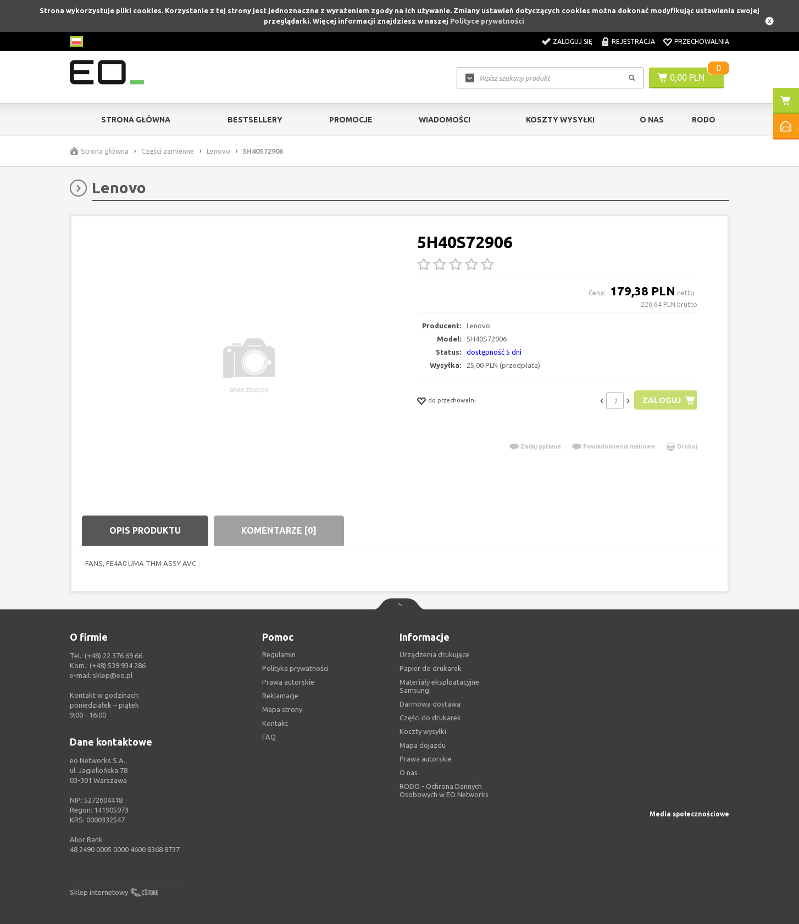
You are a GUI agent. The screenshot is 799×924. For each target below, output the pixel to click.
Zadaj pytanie (540, 446)
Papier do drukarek (431, 668)
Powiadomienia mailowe (619, 446)
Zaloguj (661, 400)
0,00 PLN (687, 77)
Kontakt (275, 723)
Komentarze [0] (279, 530)
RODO (703, 119)
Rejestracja (633, 41)
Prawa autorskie (426, 759)
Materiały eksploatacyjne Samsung (439, 686)
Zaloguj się (572, 41)
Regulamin (279, 654)
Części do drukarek (430, 717)
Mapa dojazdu (423, 745)
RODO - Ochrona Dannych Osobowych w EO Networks (444, 790)
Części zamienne (167, 151)
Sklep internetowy (99, 892)
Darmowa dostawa (430, 704)
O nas (409, 772)
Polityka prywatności (295, 668)
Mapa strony (282, 709)
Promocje (351, 119)
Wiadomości (444, 119)
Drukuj (687, 446)
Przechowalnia (701, 41)
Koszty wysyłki (560, 119)
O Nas (652, 119)
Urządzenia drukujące (434, 654)
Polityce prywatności (487, 21)
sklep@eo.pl (112, 675)
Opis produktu (145, 530)
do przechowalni (452, 400)
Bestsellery (255, 119)
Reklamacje (280, 695)
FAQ (269, 737)
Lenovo (218, 151)
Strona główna (135, 119)
